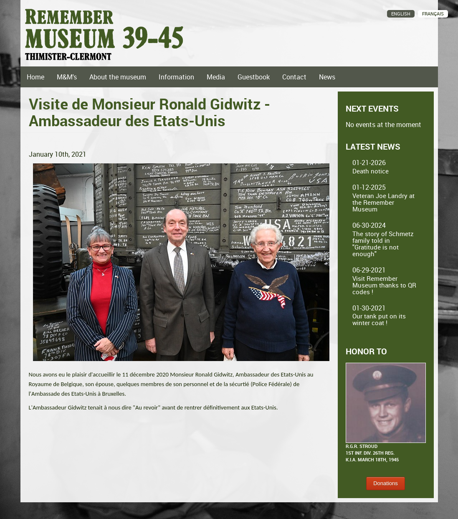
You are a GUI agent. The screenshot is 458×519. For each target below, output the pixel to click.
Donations (385, 483)
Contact (294, 76)
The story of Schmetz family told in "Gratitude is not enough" (383, 243)
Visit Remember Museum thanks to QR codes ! (384, 285)
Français (433, 13)
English (400, 13)
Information (176, 76)
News (327, 76)
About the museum (117, 76)
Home (35, 76)
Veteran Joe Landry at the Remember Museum (383, 202)
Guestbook (254, 76)
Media (216, 76)
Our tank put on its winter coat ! (379, 319)
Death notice (370, 171)
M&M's (67, 76)
